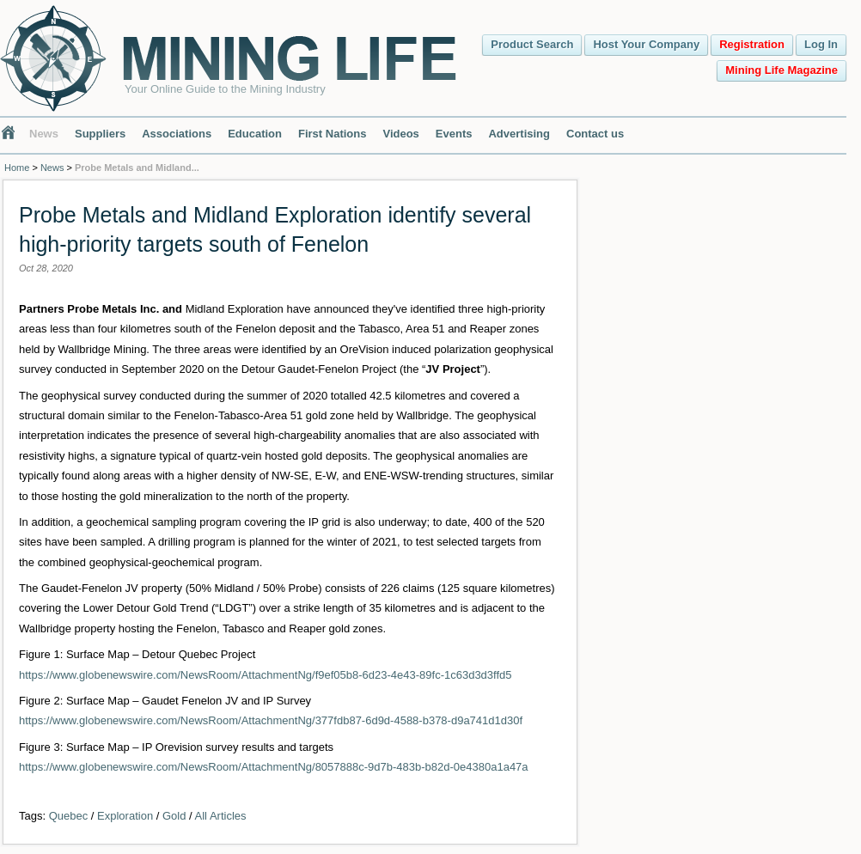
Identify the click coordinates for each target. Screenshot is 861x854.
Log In (821, 44)
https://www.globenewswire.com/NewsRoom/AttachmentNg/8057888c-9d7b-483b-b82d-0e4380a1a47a (273, 766)
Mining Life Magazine (781, 70)
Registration (752, 44)
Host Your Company (646, 44)
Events (454, 133)
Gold (174, 815)
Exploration (125, 815)
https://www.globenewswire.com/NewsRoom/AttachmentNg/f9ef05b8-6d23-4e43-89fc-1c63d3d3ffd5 (265, 674)
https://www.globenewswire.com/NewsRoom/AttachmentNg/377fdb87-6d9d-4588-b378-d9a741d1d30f (270, 720)
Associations (176, 133)
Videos (400, 133)
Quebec (69, 815)
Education (255, 133)
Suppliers (100, 133)
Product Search (532, 44)
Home (16, 167)
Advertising (519, 133)
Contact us (595, 133)
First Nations (332, 133)
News (43, 133)
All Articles (221, 815)
